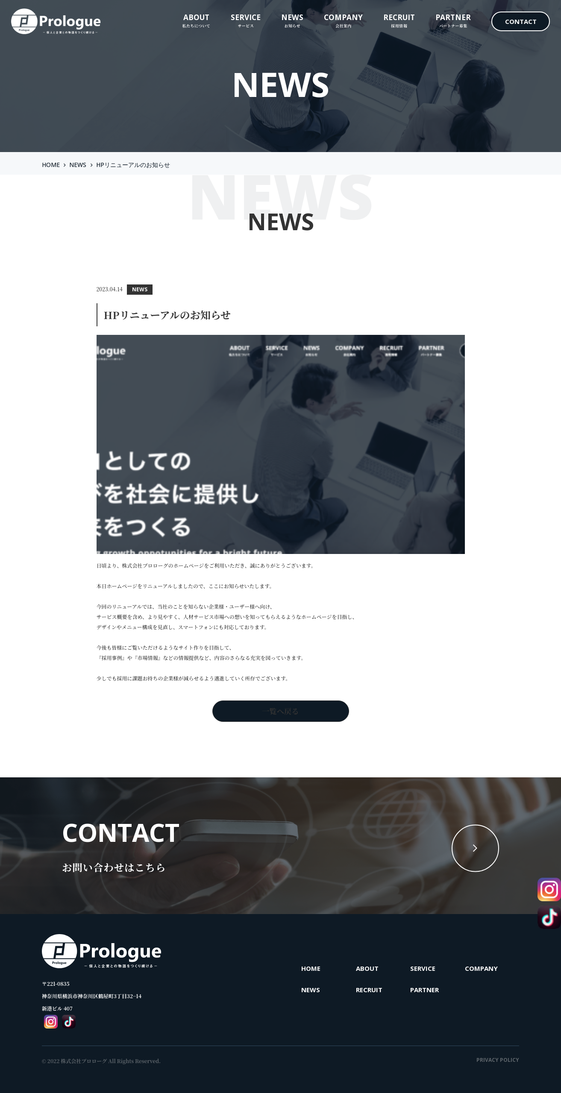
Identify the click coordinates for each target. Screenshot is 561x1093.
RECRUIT (369, 989)
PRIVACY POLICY (497, 1060)
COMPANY (481, 968)
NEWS (77, 165)
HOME (51, 165)
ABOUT (367, 968)
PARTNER (424, 989)
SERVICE (422, 968)
